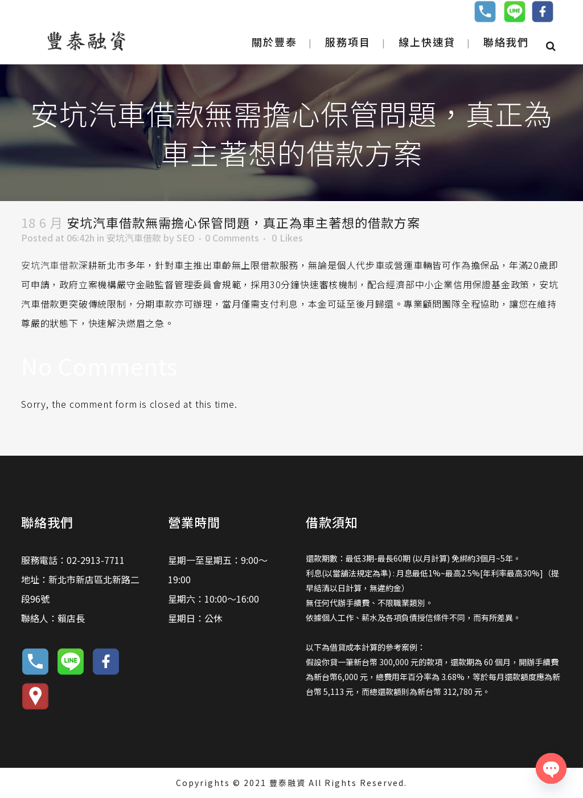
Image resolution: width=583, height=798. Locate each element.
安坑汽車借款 (133, 237)
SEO (185, 237)
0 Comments (232, 237)
